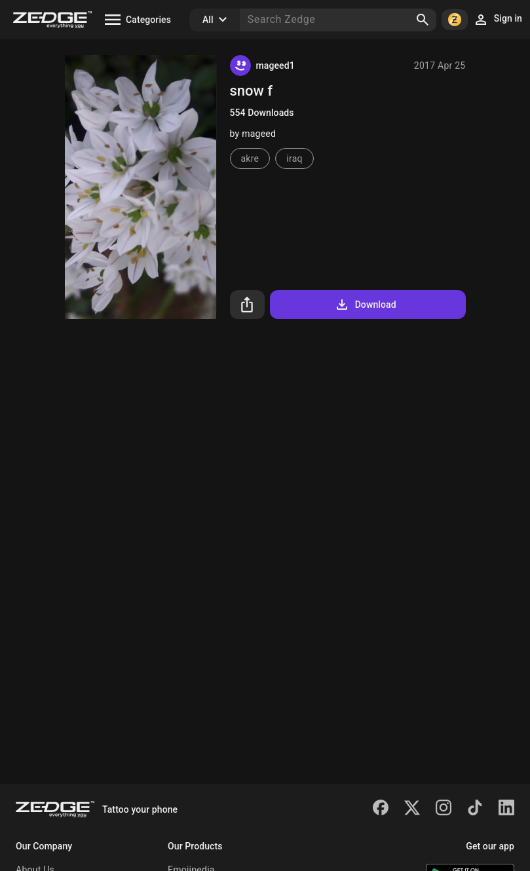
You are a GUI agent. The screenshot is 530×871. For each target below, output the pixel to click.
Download (365, 304)
